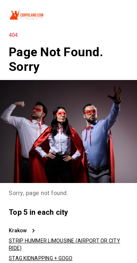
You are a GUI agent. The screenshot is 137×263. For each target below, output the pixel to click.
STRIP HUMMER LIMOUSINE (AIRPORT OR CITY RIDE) (64, 244)
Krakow (18, 230)
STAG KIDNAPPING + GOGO (41, 258)
